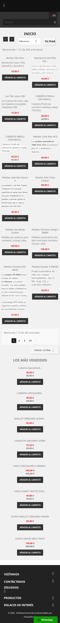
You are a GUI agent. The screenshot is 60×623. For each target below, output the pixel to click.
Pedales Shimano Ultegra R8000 (45, 231)
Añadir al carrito (15, 77)
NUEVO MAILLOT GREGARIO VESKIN (30, 516)
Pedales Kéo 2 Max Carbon (45, 179)
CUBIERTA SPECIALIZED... (30, 393)
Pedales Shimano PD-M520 (15, 268)
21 (30, 340)
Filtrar (50, 41)
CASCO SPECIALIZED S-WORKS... (30, 465)
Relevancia (29, 41)
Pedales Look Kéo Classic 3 (15, 179)
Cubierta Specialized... (30, 367)
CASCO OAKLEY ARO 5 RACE (30, 538)
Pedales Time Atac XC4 (45, 136)
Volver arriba (44, 350)
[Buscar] (30, 22)
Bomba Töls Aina (15, 57)
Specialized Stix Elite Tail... (45, 59)
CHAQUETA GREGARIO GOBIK (30, 440)
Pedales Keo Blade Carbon (15, 231)
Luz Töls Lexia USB (15, 96)
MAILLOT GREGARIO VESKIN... (30, 418)
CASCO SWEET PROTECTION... (30, 491)
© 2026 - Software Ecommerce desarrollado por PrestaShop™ (30, 614)
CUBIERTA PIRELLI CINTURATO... (45, 98)
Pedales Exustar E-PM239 (45, 266)
